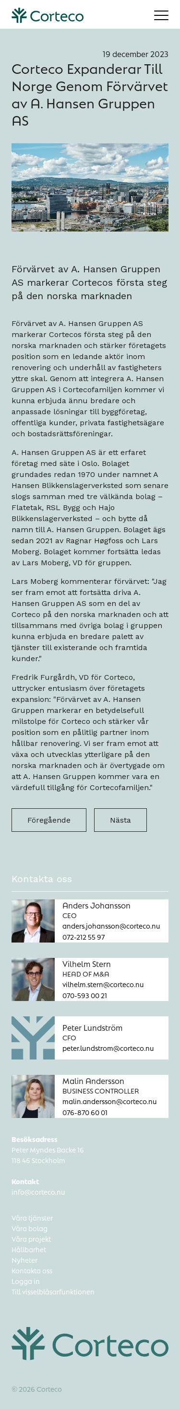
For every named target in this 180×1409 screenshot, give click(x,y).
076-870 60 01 (85, 1112)
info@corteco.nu (38, 1191)
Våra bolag (30, 1228)
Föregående (49, 820)
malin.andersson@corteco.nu (109, 1101)
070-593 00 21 (84, 995)
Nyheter (24, 1259)
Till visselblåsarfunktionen (53, 1291)
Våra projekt (31, 1238)
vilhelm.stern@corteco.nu (103, 984)
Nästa (120, 820)
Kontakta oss (32, 1270)
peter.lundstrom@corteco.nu (108, 1047)
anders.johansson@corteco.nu (111, 925)
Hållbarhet (29, 1249)
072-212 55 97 (83, 936)
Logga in (26, 1280)
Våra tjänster (32, 1217)
